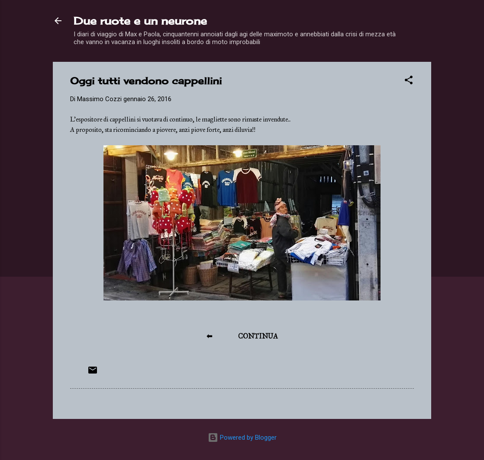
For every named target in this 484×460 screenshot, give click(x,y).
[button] (408, 81)
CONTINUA (258, 336)
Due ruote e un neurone (140, 20)
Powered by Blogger (242, 437)
